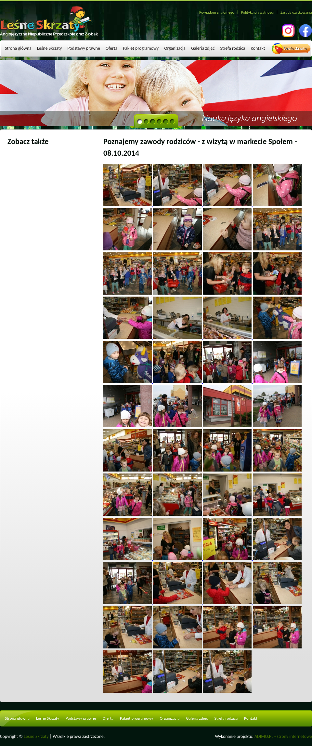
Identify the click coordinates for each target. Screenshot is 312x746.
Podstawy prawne (83, 48)
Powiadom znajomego (216, 12)
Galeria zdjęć (203, 48)
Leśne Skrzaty (49, 48)
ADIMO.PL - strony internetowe (283, 736)
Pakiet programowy (141, 48)
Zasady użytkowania (296, 12)
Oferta (111, 48)
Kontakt (258, 48)
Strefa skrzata (294, 48)
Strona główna (18, 48)
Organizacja (175, 48)
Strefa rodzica (232, 48)
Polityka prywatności (257, 12)
